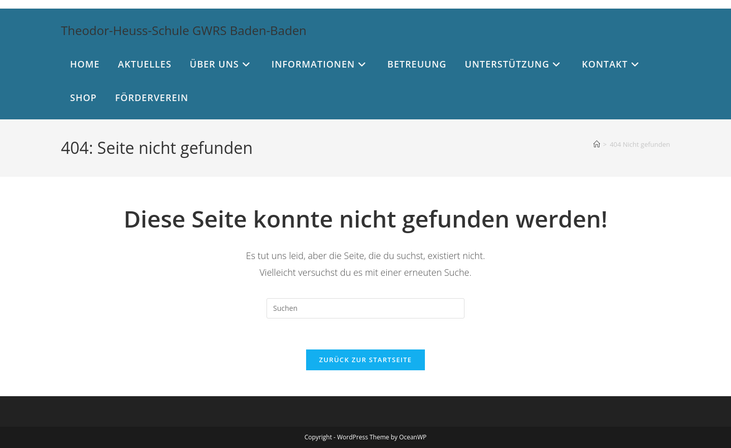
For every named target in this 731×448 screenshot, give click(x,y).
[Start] (596, 144)
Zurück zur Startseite (365, 359)
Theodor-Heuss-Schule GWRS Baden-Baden (184, 30)
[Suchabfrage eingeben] (365, 308)
